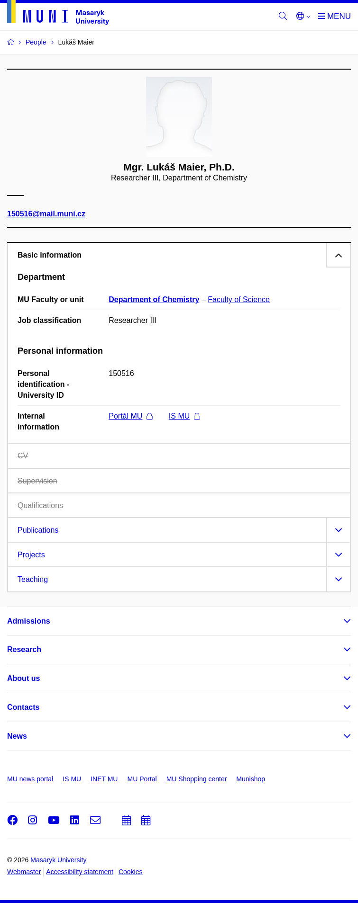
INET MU (104, 779)
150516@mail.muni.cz (46, 214)
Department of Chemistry (154, 299)
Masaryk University (58, 860)
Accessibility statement (79, 872)
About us (23, 678)
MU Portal (141, 779)
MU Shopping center (196, 779)
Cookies (131, 872)
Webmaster (24, 872)
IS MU (184, 416)
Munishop (250, 779)
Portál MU (130, 416)
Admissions (28, 621)
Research (24, 649)
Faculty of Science (239, 299)
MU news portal (30, 779)
